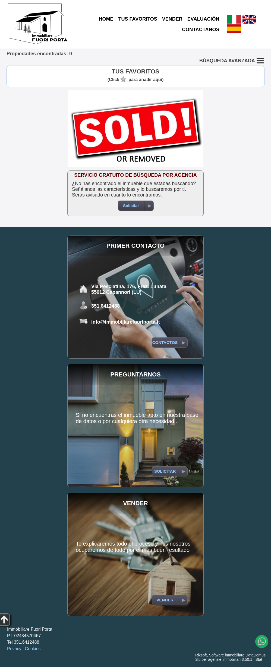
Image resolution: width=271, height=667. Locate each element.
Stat (258, 659)
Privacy (14, 648)
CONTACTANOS (200, 29)
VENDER (172, 19)
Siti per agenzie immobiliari (218, 659)
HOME (106, 19)
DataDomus (255, 655)
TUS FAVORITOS (137, 19)
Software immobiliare (226, 655)
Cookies (33, 648)
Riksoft (201, 655)
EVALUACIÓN (203, 19)
